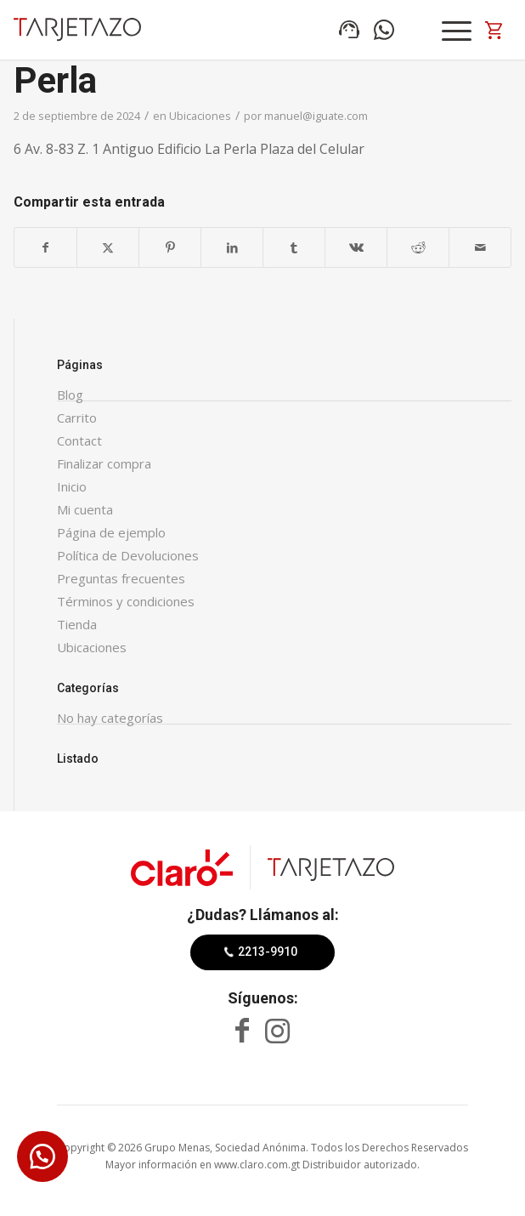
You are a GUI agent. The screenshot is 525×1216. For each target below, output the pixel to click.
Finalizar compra (104, 463)
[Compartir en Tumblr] (294, 248)
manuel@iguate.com (316, 115)
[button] (42, 1156)
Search (419, 30)
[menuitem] (459, 30)
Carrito (77, 417)
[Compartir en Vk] (356, 248)
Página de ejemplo (111, 532)
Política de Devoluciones (128, 555)
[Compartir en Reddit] (418, 248)
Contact (79, 440)
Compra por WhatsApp (384, 30)
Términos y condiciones (126, 601)
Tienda (77, 624)
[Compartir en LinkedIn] (231, 248)
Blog (70, 394)
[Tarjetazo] (77, 29)
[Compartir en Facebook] (45, 248)
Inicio (72, 486)
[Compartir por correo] (480, 248)
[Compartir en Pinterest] (169, 248)
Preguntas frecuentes (121, 578)
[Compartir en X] (107, 248)
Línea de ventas (349, 30)
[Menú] (456, 30)
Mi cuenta (85, 509)
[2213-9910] (262, 952)
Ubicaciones (200, 115)
